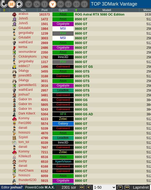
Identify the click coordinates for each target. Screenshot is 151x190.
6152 (44, 171)
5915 (44, 181)
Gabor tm (25, 99)
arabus (23, 14)
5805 (44, 105)
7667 (44, 147)
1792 (44, 57)
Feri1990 (25, 123)
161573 (44, 14)
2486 (44, 48)
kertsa (23, 47)
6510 (44, 162)
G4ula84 (24, 28)
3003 (44, 38)
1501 (44, 24)
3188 (44, 76)
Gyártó (63, 10)
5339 (44, 128)
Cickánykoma (28, 56)
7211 (44, 152)
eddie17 (24, 66)
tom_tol (24, 142)
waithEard (26, 42)
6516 (44, 157)
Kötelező (25, 156)
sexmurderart (28, 52)
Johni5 (23, 18)
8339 (44, 143)
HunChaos (26, 170)
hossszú (24, 132)
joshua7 (24, 94)
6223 (44, 119)
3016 (44, 86)
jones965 (25, 75)
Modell (107, 10)
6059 (44, 176)
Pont (45, 10)
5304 (44, 114)
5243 (44, 109)
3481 (44, 95)
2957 (44, 90)
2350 (44, 52)
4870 (44, 133)
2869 (44, 43)
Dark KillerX (27, 113)
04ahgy (24, 71)
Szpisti (23, 137)
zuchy (23, 161)
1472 (44, 19)
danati (23, 128)
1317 (44, 62)
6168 (44, 166)
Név (23, 10)
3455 (44, 71)
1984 (44, 29)
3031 (44, 81)
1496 (44, 67)
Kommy (24, 118)
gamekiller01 (28, 85)
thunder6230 (27, 180)
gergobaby (26, 33)
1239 (44, 33)
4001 (44, 100)
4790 (44, 138)
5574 (44, 124)
